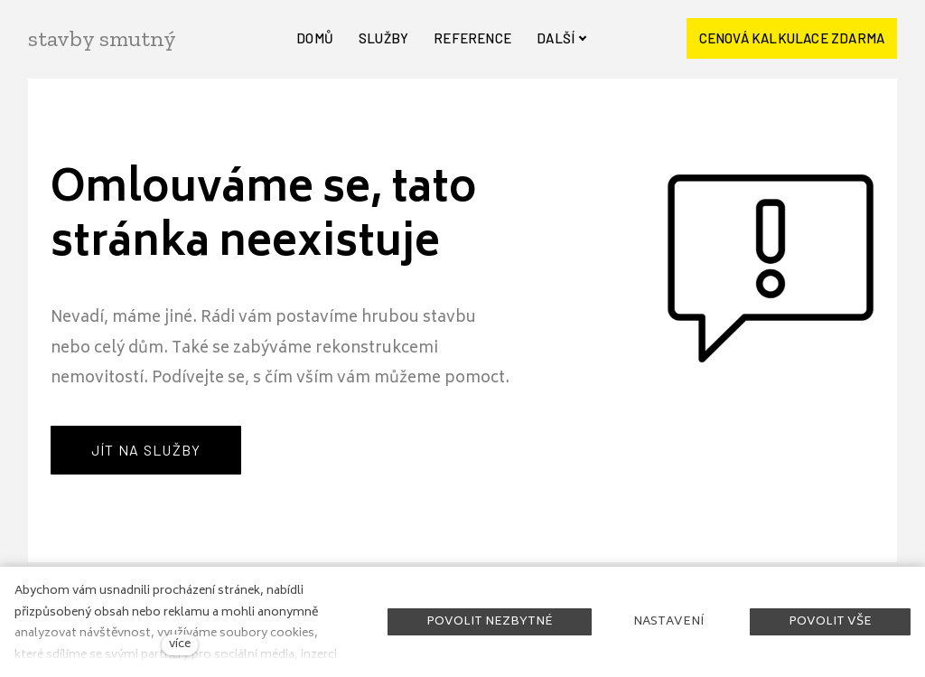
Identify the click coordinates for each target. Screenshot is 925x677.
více (180, 644)
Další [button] (562, 38)
